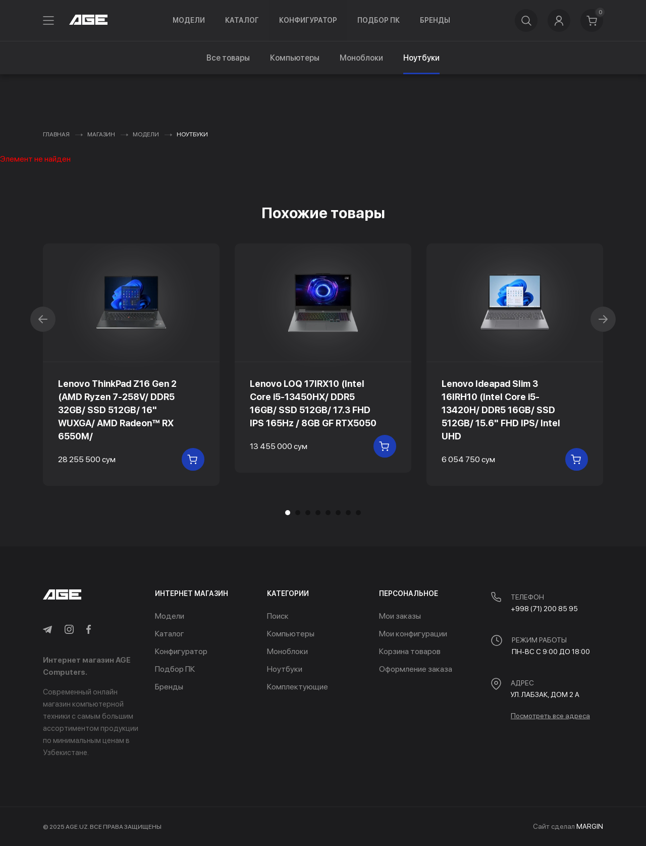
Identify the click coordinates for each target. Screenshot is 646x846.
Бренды (435, 20)
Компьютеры (294, 58)
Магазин (101, 134)
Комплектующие (297, 686)
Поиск (278, 616)
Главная (56, 134)
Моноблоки (361, 58)
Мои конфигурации (413, 633)
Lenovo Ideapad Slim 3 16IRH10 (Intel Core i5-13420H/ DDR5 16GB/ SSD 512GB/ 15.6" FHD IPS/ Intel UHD (501, 409)
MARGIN (589, 826)
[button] (297, 512)
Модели (189, 20)
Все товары (228, 58)
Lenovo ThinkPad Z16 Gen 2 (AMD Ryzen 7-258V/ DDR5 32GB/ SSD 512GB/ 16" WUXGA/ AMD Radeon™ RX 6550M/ (117, 409)
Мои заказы (400, 616)
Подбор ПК (378, 20)
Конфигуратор (308, 20)
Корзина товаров (410, 651)
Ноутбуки (284, 669)
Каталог (242, 20)
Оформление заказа (415, 669)
